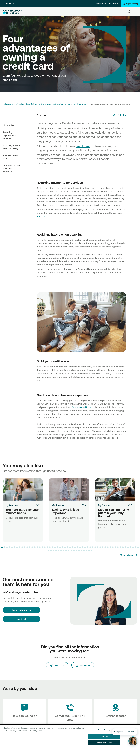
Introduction (9, 125)
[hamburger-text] (134, 11)
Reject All (104, 736)
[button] (2, 547)
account (41, 216)
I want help (21, 619)
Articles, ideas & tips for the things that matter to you (43, 104)
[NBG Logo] (12, 12)
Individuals (9, 3)
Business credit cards (83, 407)
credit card (83, 146)
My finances (80, 104)
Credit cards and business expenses (11, 168)
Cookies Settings (104, 730)
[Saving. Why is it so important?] (69, 489)
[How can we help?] (24, 713)
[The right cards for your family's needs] (23, 489)
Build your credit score (11, 157)
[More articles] (128, 554)
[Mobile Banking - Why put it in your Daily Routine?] (115, 489)
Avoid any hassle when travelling (11, 147)
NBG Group (113, 4)
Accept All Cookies (104, 743)
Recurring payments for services (9, 135)
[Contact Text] (70, 713)
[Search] (129, 12)
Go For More (101, 4)
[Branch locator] (115, 713)
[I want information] (21, 610)
